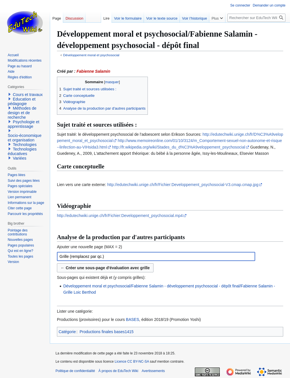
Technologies (25, 144)
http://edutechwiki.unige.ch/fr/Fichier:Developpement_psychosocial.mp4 (120, 215)
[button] (10, 94)
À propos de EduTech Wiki (118, 371)
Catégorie (67, 331)
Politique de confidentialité (75, 371)
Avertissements (153, 371)
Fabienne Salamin (93, 71)
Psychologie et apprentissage (23, 124)
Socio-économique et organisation (24, 137)
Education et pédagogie (21, 101)
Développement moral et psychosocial (91, 55)
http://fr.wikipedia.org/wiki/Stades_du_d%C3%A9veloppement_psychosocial (178, 147)
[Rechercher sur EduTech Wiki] (256, 18)
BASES (132, 319)
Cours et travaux (28, 94)
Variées (19, 158)
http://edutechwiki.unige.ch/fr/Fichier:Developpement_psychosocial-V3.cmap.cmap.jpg (182, 184)
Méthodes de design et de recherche (22, 113)
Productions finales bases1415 (107, 331)
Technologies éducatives (22, 151)
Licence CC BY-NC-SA (132, 362)
